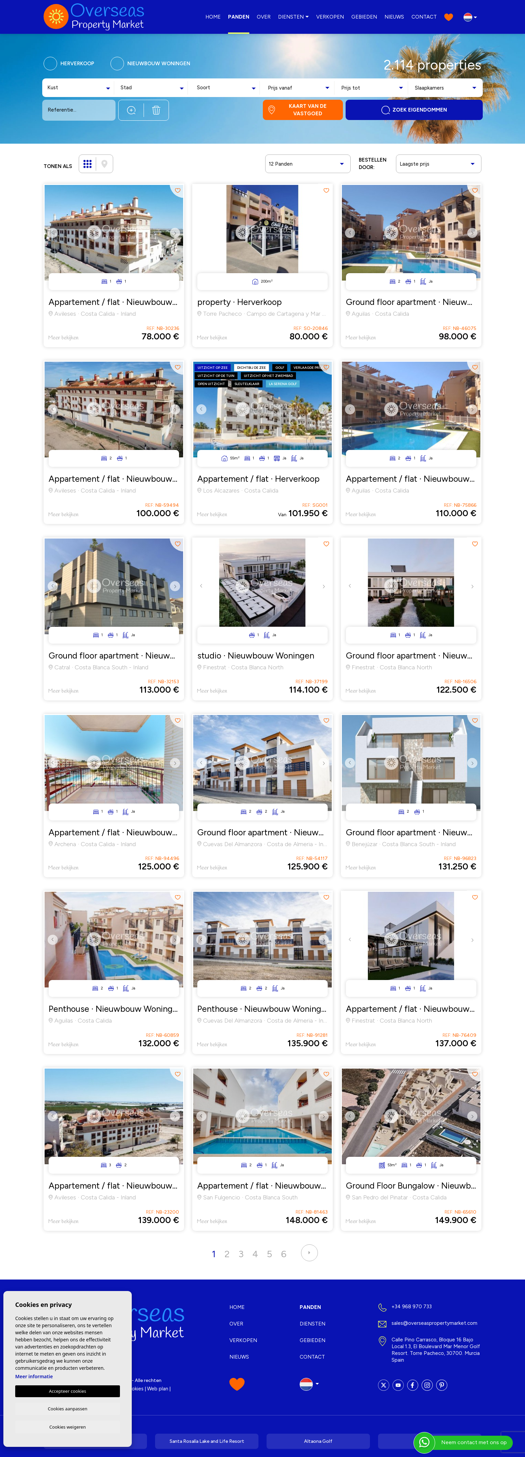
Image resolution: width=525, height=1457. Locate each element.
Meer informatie (34, 1375)
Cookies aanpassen (68, 1408)
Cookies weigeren (67, 1427)
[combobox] (79, 88)
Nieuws (394, 17)
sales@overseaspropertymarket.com (434, 1323)
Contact (424, 17)
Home (213, 17)
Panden (238, 17)
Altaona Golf (318, 1441)
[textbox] (63, 87)
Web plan (157, 1389)
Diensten (291, 17)
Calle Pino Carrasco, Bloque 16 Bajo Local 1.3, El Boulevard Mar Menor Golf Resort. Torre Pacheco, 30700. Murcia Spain (436, 1350)
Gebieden (364, 17)
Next (176, 238)
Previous (51, 238)
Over (264, 17)
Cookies (134, 1389)
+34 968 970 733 (412, 1307)
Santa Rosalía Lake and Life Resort (207, 1441)
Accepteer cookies (67, 1390)
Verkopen (330, 17)
